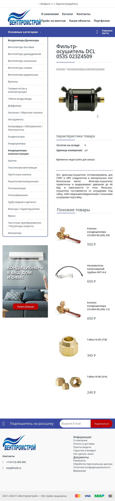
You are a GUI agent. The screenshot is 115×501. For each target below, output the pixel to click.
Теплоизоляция (17, 188)
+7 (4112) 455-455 (16, 462)
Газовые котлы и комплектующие (17, 90)
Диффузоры (14, 105)
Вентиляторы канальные (22, 60)
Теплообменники (18, 195)
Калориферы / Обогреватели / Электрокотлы (25, 128)
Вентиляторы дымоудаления (24, 54)
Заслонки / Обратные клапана (25, 112)
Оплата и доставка (84, 443)
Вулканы (13, 81)
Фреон (11, 215)
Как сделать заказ (83, 453)
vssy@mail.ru (13, 468)
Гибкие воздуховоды (20, 98)
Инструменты (16, 119)
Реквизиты (79, 460)
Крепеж (12, 160)
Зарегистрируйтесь (67, 3)
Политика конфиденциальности (91, 467)
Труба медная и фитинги (22, 202)
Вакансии (79, 471)
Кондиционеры (17, 143)
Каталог (67, 14)
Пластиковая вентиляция (22, 167)
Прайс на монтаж (53, 21)
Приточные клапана (19, 174)
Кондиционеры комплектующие (18, 152)
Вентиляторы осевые (20, 67)
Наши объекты (79, 21)
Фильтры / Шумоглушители (24, 209)
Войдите (45, 3)
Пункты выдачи (82, 447)
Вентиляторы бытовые (21, 47)
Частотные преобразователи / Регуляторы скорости (24, 224)
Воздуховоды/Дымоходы (23, 40)
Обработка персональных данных (92, 463)
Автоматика (14, 233)
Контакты (83, 14)
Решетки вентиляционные (23, 181)
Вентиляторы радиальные (23, 74)
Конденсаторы (16, 136)
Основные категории (23, 32)
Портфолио (102, 21)
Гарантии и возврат (84, 450)
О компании (50, 14)
